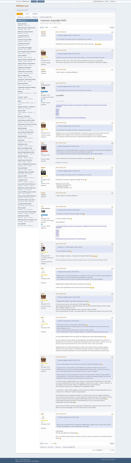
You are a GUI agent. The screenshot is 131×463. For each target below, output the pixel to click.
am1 (42, 268)
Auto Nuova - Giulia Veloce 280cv (26, 79)
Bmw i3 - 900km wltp (23, 75)
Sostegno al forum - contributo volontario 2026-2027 (27, 106)
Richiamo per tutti (22, 144)
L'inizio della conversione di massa (27, 124)
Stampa (112, 27)
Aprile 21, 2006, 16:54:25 (61, 206)
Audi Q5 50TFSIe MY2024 (24, 203)
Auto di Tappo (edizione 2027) (26, 132)
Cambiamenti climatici (24, 43)
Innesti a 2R (21, 140)
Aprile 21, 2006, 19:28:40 (61, 413)
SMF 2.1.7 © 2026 (19, 459)
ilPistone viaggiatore (22, 112)
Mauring (20, 91)
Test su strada (21, 117)
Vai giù (41, 27)
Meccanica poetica (23, 83)
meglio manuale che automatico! (26, 63)
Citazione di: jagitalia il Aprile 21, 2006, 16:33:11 (69, 35)
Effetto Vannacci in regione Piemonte (27, 27)
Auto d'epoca (20, 209)
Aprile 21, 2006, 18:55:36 (61, 268)
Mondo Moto (20, 141)
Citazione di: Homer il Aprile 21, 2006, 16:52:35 (68, 210)
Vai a (93, 450)
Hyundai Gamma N (23, 156)
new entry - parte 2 (23, 97)
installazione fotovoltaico (24, 67)
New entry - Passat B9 (23, 116)
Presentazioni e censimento (23, 93)
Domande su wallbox (23, 215)
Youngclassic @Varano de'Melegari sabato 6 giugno (27, 87)
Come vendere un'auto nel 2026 (26, 120)
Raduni (19, 89)
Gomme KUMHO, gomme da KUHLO (27, 192)
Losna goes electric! (23, 35)
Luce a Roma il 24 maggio (25, 47)
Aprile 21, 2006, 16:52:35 (61, 167)
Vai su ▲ (114, 459)
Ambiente (20, 33)
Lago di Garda (21, 110)
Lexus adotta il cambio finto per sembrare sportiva (27, 184)
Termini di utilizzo (107, 459)
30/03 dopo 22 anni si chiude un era (27, 219)
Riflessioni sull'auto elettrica (25, 31)
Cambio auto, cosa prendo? (25, 71)
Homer (43, 167)
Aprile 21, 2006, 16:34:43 (61, 50)
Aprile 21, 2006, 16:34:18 (61, 31)
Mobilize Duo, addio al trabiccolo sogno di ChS (27, 188)
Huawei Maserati (22, 136)
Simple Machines (26, 459)
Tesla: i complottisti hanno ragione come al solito (27, 164)
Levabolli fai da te (22, 180)
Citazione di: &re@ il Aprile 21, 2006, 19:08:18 (68, 320)
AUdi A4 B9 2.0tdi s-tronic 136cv (26, 199)
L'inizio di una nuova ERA (24, 39)
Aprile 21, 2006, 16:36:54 (61, 69)
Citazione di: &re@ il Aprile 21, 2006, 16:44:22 (68, 146)
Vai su (41, 443)
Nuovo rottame (22, 207)
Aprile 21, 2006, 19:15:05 (61, 317)
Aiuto (103, 459)
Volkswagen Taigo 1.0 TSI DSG (26, 172)
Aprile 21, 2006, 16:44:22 (61, 122)
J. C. (42, 83)
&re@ (43, 50)
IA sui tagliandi (22, 223)
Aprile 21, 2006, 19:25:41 (61, 356)
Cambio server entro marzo (25, 160)
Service (19, 193)
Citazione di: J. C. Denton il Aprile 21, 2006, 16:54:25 (70, 247)
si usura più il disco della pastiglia (27, 211)
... (52, 27)
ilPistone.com (22, 6)
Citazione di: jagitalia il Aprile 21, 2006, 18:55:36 (69, 297)
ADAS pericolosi (22, 23)
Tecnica (19, 53)
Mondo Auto (20, 25)
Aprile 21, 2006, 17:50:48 (61, 243)
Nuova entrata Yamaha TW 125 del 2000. (27, 196)
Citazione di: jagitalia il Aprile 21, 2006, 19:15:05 (69, 360)
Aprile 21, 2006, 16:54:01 (61, 192)
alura (42, 143)
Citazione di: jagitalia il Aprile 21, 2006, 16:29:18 (69, 53)
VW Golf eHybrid (22, 128)
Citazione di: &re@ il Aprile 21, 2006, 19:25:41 (68, 417)
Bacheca (20, 108)
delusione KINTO (22, 176)
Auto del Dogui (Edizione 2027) (26, 152)
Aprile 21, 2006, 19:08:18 (61, 293)
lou (42, 243)
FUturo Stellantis (22, 55)
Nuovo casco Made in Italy (25, 148)
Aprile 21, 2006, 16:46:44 (61, 142)
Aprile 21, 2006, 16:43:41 (61, 83)
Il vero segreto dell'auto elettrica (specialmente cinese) (27, 51)
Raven (19, 101)
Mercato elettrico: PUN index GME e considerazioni (27, 59)
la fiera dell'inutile (22, 168)
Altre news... (20, 157)
